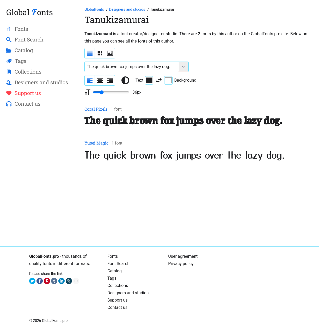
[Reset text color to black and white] (125, 80)
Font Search (118, 263)
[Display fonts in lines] (100, 53)
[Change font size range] (111, 92)
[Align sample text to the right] (110, 80)
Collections (117, 285)
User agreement (183, 256)
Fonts (112, 256)
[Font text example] (132, 67)
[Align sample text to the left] (89, 80)
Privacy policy (181, 263)
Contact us (117, 307)
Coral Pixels (96, 109)
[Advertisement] (198, 203)
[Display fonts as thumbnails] (110, 53)
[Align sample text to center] (100, 80)
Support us (117, 300)
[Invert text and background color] (159, 80)
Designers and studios (128, 292)
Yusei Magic (96, 143)
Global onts (29, 12)
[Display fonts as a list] (89, 53)
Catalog (114, 270)
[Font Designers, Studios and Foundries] (127, 9)
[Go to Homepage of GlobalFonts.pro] (94, 9)
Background (180, 80)
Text (144, 80)
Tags (111, 278)
